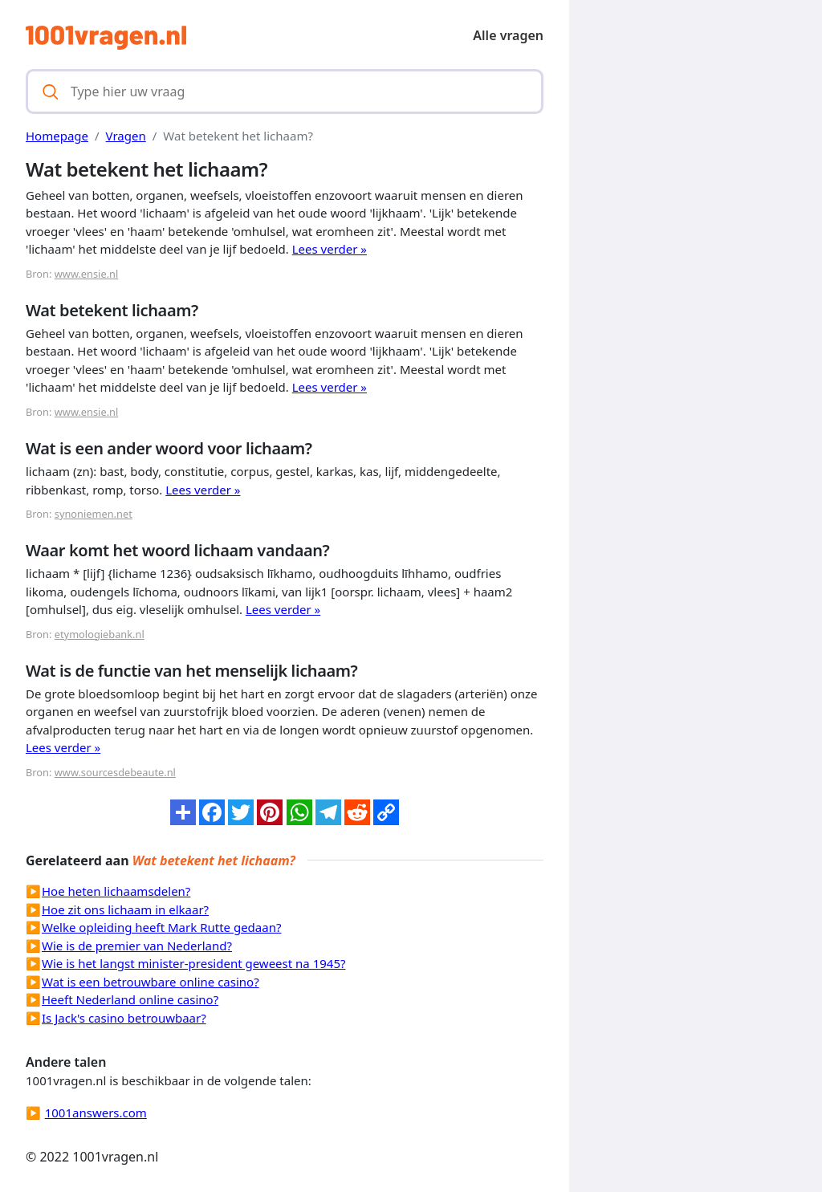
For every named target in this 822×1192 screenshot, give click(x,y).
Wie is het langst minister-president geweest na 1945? (194, 963)
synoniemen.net (93, 513)
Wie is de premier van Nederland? (137, 946)
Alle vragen (508, 35)
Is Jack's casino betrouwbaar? (124, 1018)
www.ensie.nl (87, 273)
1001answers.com (96, 1113)
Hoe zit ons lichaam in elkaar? (125, 909)
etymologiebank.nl (99, 634)
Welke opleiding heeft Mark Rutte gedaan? (161, 927)
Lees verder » (329, 249)
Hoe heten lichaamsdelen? (116, 891)
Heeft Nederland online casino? (130, 999)
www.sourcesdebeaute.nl (115, 772)
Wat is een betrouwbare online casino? (150, 982)
